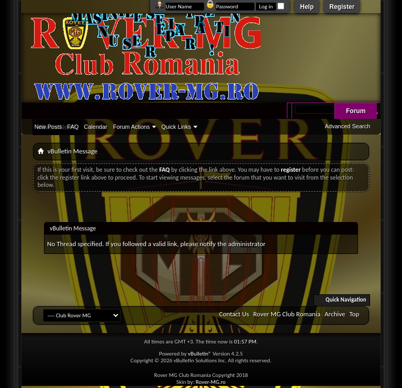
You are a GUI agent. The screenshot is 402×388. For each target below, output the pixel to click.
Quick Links (176, 127)
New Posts (48, 127)
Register (341, 6)
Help (307, 6)
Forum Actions (131, 127)
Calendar (95, 127)
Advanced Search (347, 126)
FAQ (73, 127)
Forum (355, 111)
